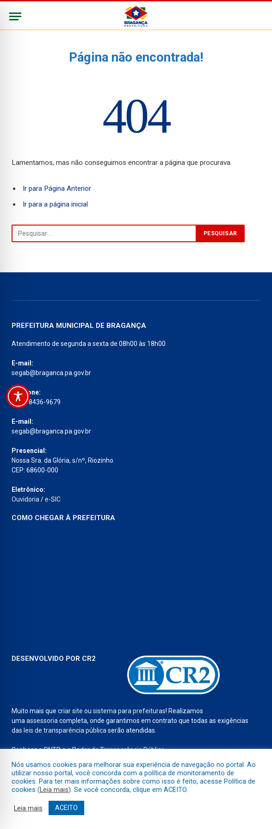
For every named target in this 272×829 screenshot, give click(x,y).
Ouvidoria (25, 499)
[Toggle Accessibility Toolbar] (18, 396)
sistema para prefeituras (129, 711)
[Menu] (15, 16)
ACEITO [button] (66, 807)
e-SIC (53, 499)
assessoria (42, 720)
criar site (70, 711)
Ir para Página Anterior (57, 188)
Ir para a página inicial (55, 204)
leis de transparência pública (65, 730)
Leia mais (54, 789)
